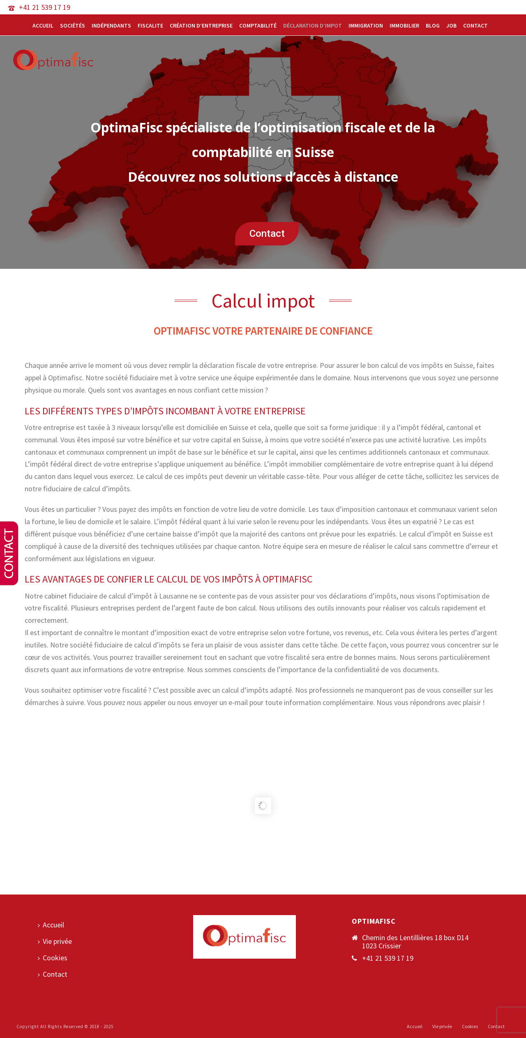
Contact (475, 25)
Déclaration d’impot (312, 25)
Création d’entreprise (201, 25)
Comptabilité (258, 25)
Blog (433, 25)
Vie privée (55, 941)
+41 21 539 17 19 (44, 7)
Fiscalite (150, 25)
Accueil (42, 25)
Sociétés (72, 25)
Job (451, 25)
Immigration (365, 25)
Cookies (52, 957)
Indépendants (111, 25)
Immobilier (404, 25)
